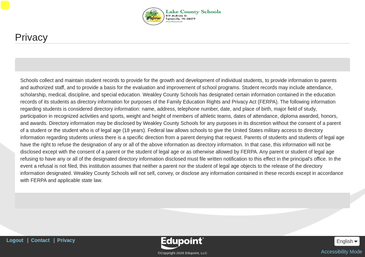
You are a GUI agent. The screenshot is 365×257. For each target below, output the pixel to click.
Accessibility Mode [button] (341, 252)
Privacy (66, 240)
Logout (14, 240)
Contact (40, 240)
